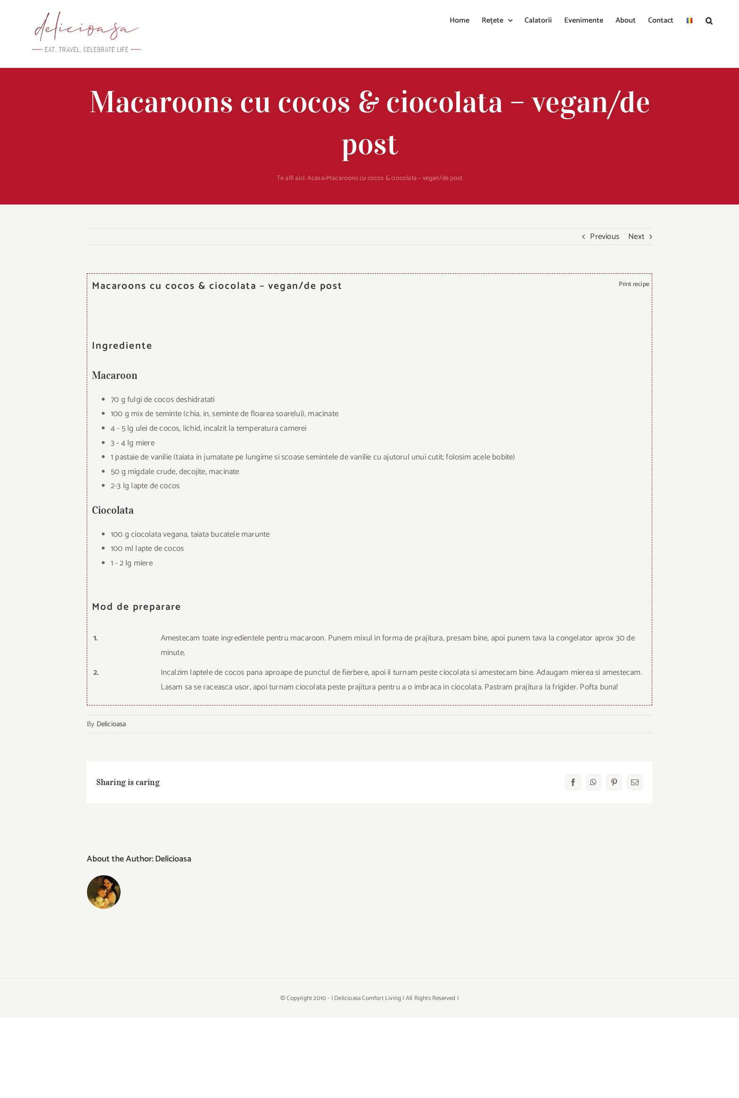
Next (636, 236)
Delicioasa (111, 724)
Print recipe (632, 284)
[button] (709, 20)
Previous (604, 236)
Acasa (315, 178)
